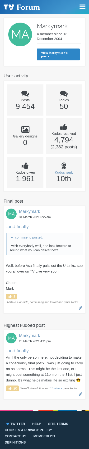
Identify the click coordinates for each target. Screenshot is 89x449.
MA (11, 213)
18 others (56, 388)
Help (36, 424)
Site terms (58, 424)
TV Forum (21, 7)
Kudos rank (64, 172)
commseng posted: (29, 237)
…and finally (17, 226)
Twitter (15, 424)
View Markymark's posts (54, 54)
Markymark (29, 211)
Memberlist (44, 436)
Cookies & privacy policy (28, 430)
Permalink (80, 307)
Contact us (15, 436)
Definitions (15, 442)
